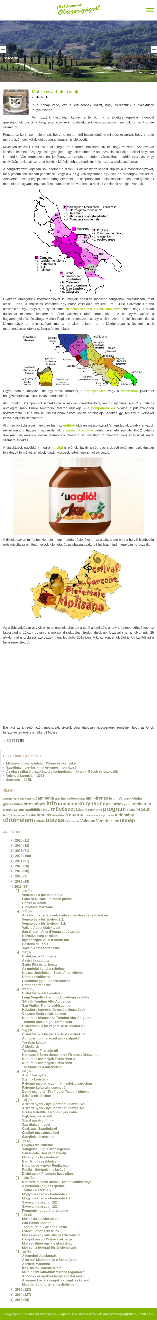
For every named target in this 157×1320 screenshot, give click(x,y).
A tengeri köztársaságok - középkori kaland (55, 1280)
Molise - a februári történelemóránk (49, 1247)
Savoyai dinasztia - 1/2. (40, 1206)
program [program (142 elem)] (114, 809)
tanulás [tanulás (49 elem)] (44, 814)
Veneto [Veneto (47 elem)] (103, 820)
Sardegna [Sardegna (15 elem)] (19, 815)
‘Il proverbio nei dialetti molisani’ (93, 309)
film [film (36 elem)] (89, 798)
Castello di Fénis (35, 944)
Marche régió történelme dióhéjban (49, 1284)
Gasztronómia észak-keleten (44, 1013)
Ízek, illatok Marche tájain (41, 1268)
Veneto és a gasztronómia (42, 895)
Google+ (17, 740)
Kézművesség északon (40, 936)
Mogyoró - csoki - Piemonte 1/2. (46, 1198)
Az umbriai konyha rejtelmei (44, 968)
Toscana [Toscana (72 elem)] (74, 814)
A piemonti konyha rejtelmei (44, 1186)
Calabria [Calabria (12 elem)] (30, 798)
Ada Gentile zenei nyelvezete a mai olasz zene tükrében (65, 915)
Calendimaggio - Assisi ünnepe (46, 981)
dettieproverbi (95, 391)
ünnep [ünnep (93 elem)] (127, 820)
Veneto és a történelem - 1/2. (44, 923)
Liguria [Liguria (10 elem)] (126, 804)
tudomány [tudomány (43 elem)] (124, 815)
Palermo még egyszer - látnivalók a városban (57, 1083)
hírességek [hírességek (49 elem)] (35, 803)
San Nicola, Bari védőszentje (44, 1153)
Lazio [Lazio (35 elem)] (116, 804)
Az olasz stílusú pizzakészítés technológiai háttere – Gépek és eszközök (62, 771)
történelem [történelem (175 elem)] (18, 820)
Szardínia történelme (38, 1137)
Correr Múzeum (34, 903)
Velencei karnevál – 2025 (25, 775)
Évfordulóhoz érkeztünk (40, 1231)
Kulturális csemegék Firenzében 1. (49, 1063)
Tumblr (13, 740)
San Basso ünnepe (36, 1223)
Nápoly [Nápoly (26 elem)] (81, 810)
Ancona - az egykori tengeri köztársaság (53, 1276)
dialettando (129, 391)
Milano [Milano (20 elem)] (19, 809)
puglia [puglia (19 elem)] (131, 809)
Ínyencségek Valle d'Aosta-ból (45, 940)
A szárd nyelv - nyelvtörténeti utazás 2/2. (53, 1104)
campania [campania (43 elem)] (44, 798)
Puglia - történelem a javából (44, 1169)
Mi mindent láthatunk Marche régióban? (53, 1272)
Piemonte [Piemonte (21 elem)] (95, 809)
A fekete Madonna (36, 1264)
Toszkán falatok (34, 1042)
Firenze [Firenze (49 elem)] (100, 798)
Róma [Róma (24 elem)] (7, 815)
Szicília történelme (36, 1096)
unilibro (69, 425)
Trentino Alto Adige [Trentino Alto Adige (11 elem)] (94, 815)
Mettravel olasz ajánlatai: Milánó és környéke (41, 763)
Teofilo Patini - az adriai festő (44, 1227)
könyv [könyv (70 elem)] (104, 803)
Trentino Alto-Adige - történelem (47, 1022)
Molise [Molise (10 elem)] (46, 810)
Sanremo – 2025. (19, 780)
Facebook (22, 740)
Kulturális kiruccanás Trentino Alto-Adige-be (56, 1018)
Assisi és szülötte (35, 960)
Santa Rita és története (39, 964)
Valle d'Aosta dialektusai (41, 927)
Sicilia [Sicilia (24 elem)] (31, 815)
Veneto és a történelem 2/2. (43, 919)
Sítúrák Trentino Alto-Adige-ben (46, 1001)
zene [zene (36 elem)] (115, 821)
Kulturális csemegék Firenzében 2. (49, 1059)
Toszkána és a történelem (42, 1067)
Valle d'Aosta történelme (41, 948)
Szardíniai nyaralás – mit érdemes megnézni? (41, 767)
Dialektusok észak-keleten (42, 993)
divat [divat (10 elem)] (57, 798)
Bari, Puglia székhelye (39, 1161)
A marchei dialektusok (39, 1255)
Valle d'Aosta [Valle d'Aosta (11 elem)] (72, 821)
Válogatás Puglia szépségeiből (46, 1149)
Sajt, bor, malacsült (37, 1116)
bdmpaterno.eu (103, 408)
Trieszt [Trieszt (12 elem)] (110, 815)
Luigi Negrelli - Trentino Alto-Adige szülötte (55, 997)
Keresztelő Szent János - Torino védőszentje (56, 1182)
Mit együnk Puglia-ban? (40, 1157)
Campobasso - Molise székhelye (47, 1239)
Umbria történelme (36, 985)
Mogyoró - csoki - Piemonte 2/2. (46, 1194)
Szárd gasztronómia (37, 1120)
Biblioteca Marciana (37, 907)
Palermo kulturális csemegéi (44, 1087)
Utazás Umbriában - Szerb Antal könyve (53, 972)
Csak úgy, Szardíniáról (39, 1128)
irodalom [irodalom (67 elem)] (67, 803)
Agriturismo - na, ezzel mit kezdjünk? (51, 1038)
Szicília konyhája (35, 1079)
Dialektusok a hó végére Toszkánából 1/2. (54, 1034)
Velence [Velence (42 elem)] (87, 820)
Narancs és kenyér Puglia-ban (45, 1165)
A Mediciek (30, 1046)
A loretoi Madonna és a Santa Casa (49, 1260)
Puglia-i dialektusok (37, 1145)
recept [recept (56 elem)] (143, 809)
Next (154, 49)
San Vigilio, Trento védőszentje (46, 1005)
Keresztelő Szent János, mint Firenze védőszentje (60, 1054)
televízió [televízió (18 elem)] (58, 815)
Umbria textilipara (36, 977)
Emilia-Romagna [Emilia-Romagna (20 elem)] (73, 798)
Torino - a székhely (36, 1190)
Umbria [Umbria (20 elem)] (39, 821)
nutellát (57, 447)
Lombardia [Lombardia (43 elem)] (140, 804)
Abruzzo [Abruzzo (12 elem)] (7, 798)
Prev (3, 49)
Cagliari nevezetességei (40, 1132)
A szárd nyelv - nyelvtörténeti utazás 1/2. (53, 1108)
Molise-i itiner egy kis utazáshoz (47, 1243)
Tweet (9, 740)
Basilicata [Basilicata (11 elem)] (18, 798)
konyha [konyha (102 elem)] (87, 803)
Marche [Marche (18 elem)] (8, 809)
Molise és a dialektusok (55, 91)
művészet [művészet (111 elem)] (63, 809)
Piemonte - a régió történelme (45, 1210)
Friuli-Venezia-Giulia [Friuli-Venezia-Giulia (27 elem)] (125, 798)
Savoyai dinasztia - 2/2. (40, 1202)
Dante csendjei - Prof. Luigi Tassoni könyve (56, 1091)
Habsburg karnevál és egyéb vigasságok (53, 1009)
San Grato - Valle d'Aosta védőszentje (51, 931)
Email (4, 740)
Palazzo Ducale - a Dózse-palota (47, 899)
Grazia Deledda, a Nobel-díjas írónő (49, 1112)
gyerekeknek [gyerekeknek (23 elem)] (13, 804)
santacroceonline (79, 430)
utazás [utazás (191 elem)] (55, 820)
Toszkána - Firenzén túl (40, 1050)
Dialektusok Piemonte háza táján (47, 1173)
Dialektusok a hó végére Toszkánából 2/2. (54, 1026)
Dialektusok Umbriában (40, 956)
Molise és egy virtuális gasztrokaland (51, 1235)
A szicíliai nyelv (34, 1075)
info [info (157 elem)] (51, 803)
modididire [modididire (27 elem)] (33, 810)
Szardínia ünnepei (36, 1124)
